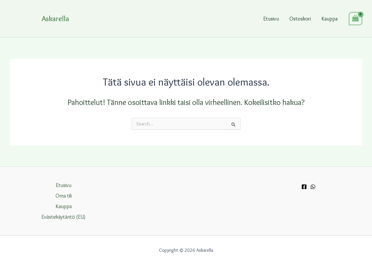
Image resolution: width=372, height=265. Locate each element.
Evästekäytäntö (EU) (63, 217)
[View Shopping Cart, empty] (355, 18)
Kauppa (329, 19)
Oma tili (64, 196)
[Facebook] (304, 186)
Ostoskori (300, 19)
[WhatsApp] (313, 186)
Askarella (55, 18)
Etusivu (271, 19)
